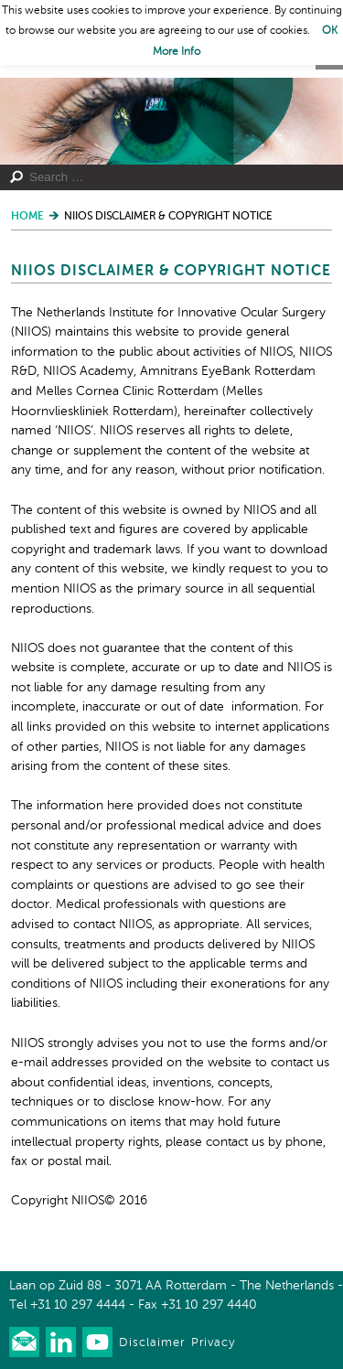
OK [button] (330, 31)
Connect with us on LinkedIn (61, 1342)
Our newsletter (24, 1342)
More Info (176, 52)
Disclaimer (152, 1343)
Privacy (213, 1343)
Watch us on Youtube (97, 1342)
